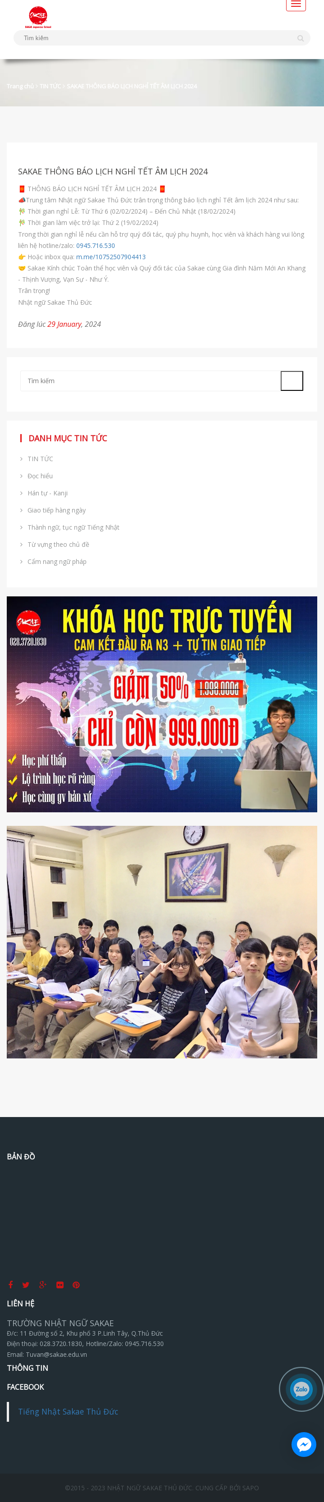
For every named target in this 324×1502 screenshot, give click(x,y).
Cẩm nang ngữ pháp (53, 561)
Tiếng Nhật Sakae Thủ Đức (68, 1411)
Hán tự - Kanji (44, 493)
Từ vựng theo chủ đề (54, 544)
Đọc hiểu (36, 476)
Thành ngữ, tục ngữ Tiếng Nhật (70, 527)
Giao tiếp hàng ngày (53, 510)
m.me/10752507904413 (111, 256)
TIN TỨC (50, 86)
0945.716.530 (95, 245)
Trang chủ (20, 86)
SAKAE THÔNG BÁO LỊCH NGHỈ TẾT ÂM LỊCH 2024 (132, 86)
